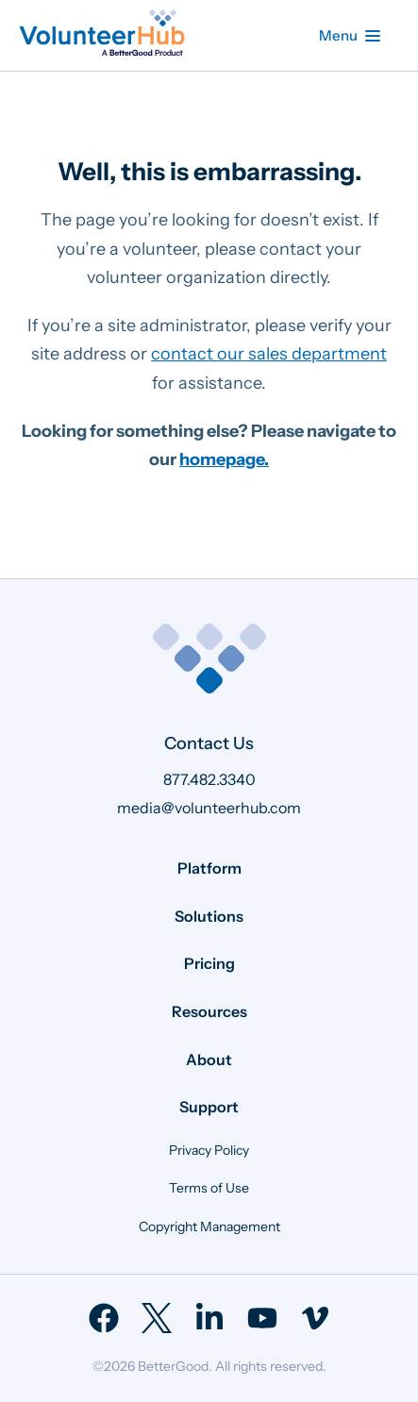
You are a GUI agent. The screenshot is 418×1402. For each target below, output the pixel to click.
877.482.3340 (209, 779)
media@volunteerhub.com (209, 807)
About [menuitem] (209, 1059)
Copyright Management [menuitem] (209, 1226)
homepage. (224, 459)
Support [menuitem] (209, 1106)
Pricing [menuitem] (209, 963)
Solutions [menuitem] (209, 916)
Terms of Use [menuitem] (209, 1187)
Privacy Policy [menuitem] (209, 1150)
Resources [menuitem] (209, 1011)
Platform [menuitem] (209, 868)
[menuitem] (104, 1318)
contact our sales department (269, 353)
